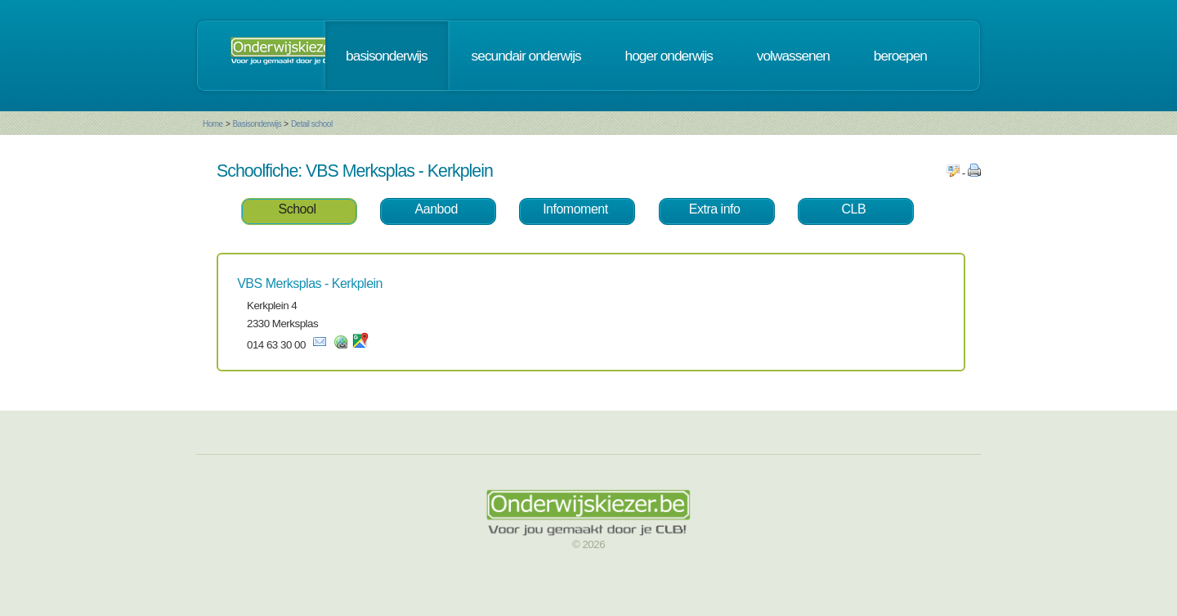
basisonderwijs (386, 55)
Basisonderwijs (256, 123)
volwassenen (793, 55)
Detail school (312, 123)
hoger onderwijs (669, 55)
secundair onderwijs (526, 55)
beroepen (900, 55)
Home (213, 123)
